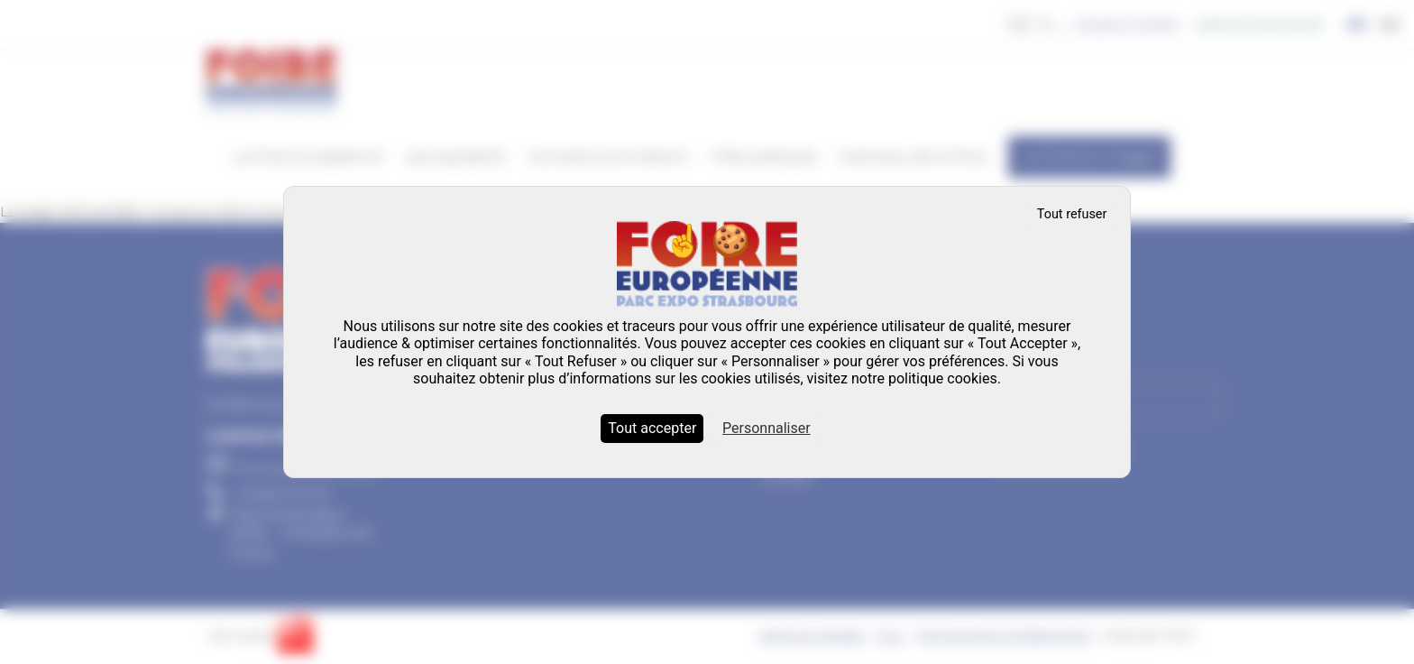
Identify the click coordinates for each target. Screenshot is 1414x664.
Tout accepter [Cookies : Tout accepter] (652, 428)
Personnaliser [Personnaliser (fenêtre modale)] (766, 428)
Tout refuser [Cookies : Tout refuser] (1072, 214)
